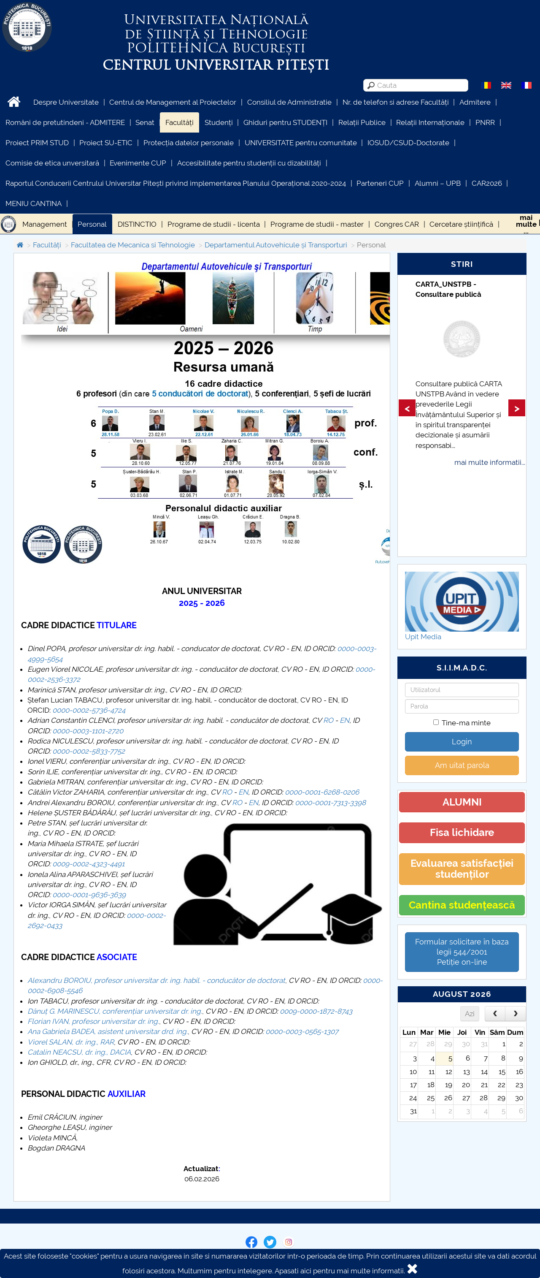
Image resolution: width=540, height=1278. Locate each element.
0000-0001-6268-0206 (322, 792)
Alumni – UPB (438, 183)
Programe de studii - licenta (213, 224)
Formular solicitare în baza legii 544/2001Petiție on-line (462, 951)
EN (344, 720)
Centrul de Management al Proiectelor (172, 102)
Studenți (219, 122)
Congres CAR (397, 224)
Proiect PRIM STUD (37, 142)
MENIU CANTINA (33, 203)
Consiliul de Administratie (289, 102)
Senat (144, 122)
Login (462, 741)
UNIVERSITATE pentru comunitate (301, 142)
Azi (470, 1013)
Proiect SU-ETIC (105, 142)
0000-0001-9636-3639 (89, 894)
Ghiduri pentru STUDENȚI (285, 122)
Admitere (475, 102)
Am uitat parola (462, 765)
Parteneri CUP (380, 183)
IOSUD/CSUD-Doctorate (408, 142)
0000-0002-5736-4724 (88, 710)
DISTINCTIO (137, 224)
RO (328, 720)
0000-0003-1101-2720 (87, 731)
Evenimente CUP (138, 163)
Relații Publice (362, 122)
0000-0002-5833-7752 (88, 751)
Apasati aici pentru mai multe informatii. (340, 1271)
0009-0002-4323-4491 (88, 864)
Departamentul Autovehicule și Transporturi (276, 245)
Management (44, 224)
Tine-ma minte (462, 723)
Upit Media (423, 636)
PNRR (485, 122)
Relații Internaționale (430, 122)
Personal (92, 224)
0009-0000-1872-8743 (316, 1011)
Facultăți (179, 122)
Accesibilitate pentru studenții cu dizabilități (249, 163)
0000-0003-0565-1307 (301, 1031)
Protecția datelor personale (188, 142)
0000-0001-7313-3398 (330, 802)
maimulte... (526, 224)
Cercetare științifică (461, 224)
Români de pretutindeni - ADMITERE (65, 122)
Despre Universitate (66, 102)
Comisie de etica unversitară (52, 163)
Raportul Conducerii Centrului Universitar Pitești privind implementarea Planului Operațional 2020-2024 (175, 183)
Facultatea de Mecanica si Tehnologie (133, 245)
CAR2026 (487, 183)
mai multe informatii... (489, 462)
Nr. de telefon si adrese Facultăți (396, 102)
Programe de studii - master (317, 224)
